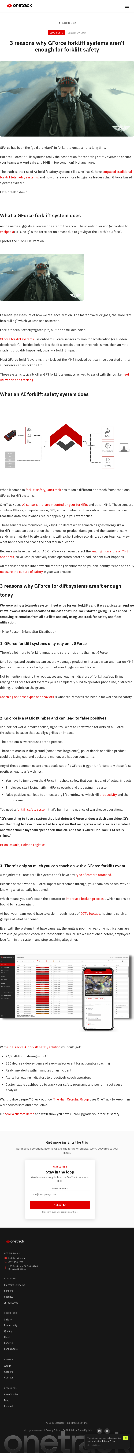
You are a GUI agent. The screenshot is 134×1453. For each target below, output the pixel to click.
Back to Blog (67, 22)
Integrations (11, 1302)
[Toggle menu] (127, 6)
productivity (108, 795)
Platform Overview (14, 1285)
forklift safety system (31, 810)
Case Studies (11, 1394)
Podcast (8, 1406)
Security (8, 1296)
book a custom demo (19, 1114)
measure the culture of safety (21, 572)
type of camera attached (93, 875)
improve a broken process (85, 899)
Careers (8, 1371)
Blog (6, 1400)
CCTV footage (90, 914)
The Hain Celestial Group (71, 1099)
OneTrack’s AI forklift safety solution (33, 1047)
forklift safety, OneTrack (43, 490)
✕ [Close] (126, 1438)
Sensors (8, 1290)
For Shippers (11, 1349)
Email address (60, 1192)
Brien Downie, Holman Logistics (22, 845)
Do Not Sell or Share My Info (77, 1430)
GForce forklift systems (17, 339)
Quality (8, 1331)
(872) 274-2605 (15, 1262)
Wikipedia (7, 232)
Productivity (10, 1325)
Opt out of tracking (95, 1445)
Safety (8, 1319)
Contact (8, 1377)
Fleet (7, 1337)
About (7, 1365)
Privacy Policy (53, 1430)
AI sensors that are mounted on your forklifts (55, 505)
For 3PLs (8, 1343)
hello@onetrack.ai (16, 1258)
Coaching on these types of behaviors (27, 697)
